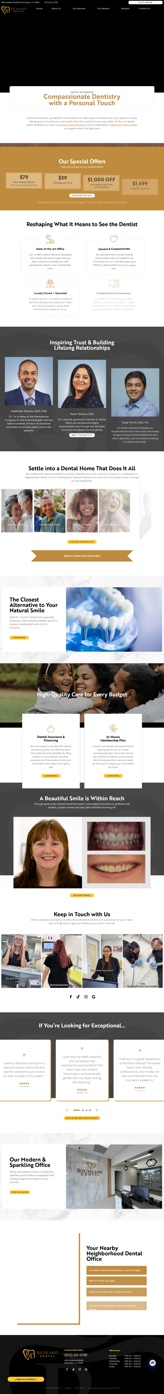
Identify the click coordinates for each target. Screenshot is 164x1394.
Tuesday (113, 1358)
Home (39, 8)
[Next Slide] (97, 1110)
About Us (58, 8)
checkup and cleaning (71, 125)
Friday (112, 1366)
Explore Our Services (82, 542)
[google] (93, 996)
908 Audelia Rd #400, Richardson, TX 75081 (20, 2)
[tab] (76, 1110)
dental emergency (109, 474)
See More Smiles (82, 895)
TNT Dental (115, 1388)
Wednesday (114, 1361)
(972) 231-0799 (51, 2)
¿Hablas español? (26, 1379)
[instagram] (85, 996)
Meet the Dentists (82, 435)
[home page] (13, 10)
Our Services (80, 8)
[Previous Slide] (67, 1110)
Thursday (113, 1364)
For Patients (104, 8)
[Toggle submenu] (62, 8)
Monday (112, 1355)
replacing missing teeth (123, 125)
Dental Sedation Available (82, 556)
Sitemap (68, 1388)
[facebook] (70, 996)
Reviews (125, 8)
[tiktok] (78, 996)
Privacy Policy (79, 1388)
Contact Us (146, 8)
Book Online (146, 2)
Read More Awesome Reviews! (82, 1118)
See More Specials (82, 195)
